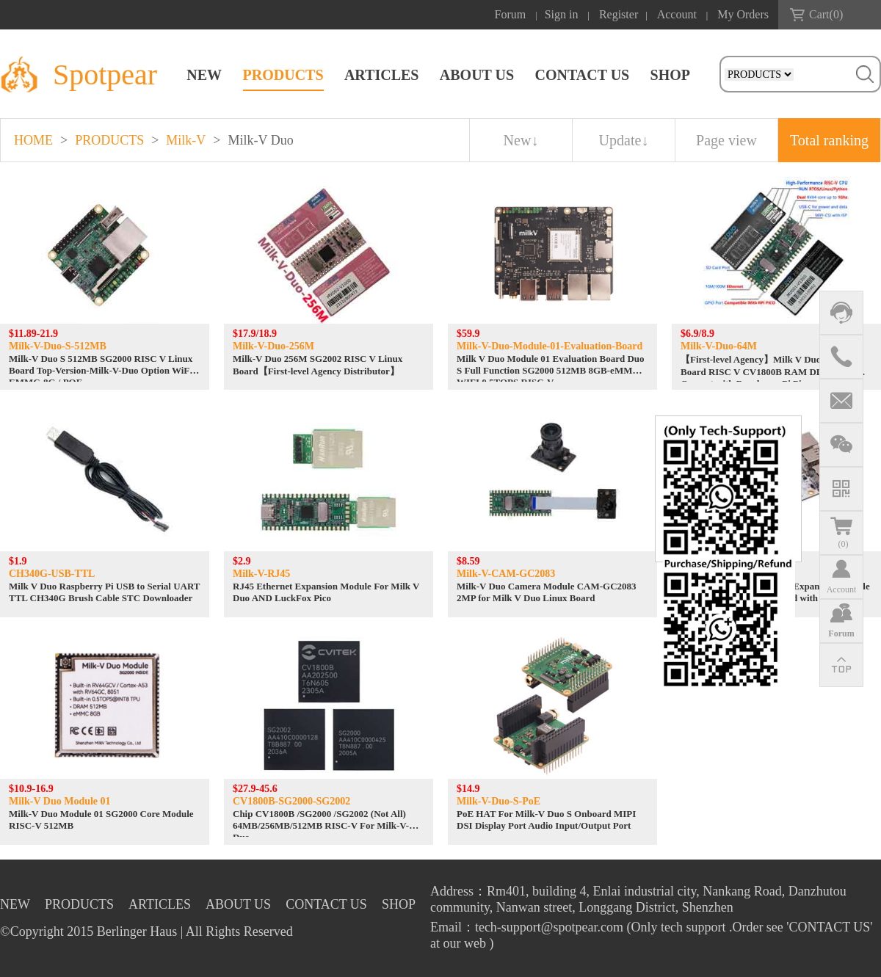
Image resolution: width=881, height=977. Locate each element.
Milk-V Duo (261, 140)
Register (618, 14)
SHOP (670, 75)
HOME (33, 140)
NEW (204, 75)
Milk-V (186, 140)
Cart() (826, 14)
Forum (510, 14)
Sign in (562, 14)
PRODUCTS (283, 75)
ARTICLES (381, 75)
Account (677, 14)
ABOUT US (477, 75)
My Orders (743, 14)
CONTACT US (581, 75)
